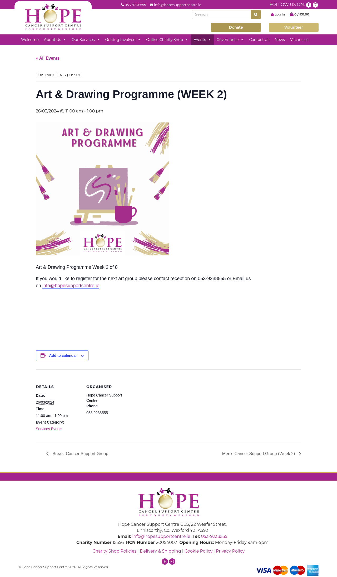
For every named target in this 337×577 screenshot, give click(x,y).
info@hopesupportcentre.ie (177, 5)
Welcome (30, 39)
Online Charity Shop (167, 39)
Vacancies (299, 39)
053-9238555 (135, 5)
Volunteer (293, 27)
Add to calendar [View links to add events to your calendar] (63, 355)
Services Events (49, 429)
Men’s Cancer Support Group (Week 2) (259, 453)
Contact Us (259, 39)
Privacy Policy (230, 551)
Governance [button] (230, 39)
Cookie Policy (198, 551)
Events (202, 39)
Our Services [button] (86, 39)
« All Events (48, 58)
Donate (236, 27)
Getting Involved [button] (123, 39)
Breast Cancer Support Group (79, 453)
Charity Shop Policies (114, 551)
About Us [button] (55, 39)
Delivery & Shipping (160, 551)
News (280, 39)
